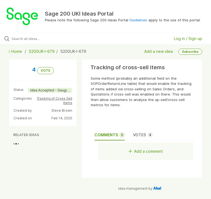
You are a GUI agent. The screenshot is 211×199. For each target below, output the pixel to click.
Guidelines (138, 20)
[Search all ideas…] (37, 38)
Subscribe (190, 52)
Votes (143, 135)
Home (16, 51)
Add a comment (146, 151)
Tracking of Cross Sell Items (54, 100)
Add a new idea (158, 51)
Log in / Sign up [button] (188, 38)
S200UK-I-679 (42, 51)
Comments (110, 135)
